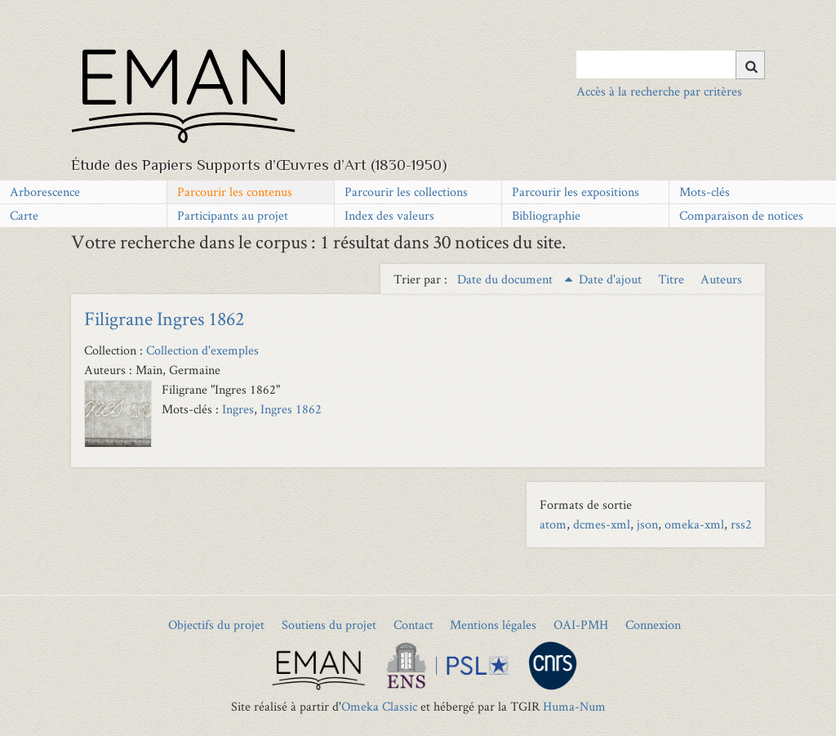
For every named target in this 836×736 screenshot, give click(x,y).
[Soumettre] (750, 65)
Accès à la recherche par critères (659, 91)
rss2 (741, 524)
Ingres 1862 (291, 408)
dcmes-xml (601, 524)
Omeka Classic (379, 706)
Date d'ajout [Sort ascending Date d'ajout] (612, 279)
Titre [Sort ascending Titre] (672, 279)
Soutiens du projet (329, 624)
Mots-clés (704, 191)
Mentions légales (493, 624)
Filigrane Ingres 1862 (164, 318)
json (647, 524)
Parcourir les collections (406, 191)
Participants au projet (232, 215)
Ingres (238, 408)
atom (553, 524)
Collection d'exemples (202, 350)
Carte (24, 215)
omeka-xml (694, 524)
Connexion (653, 624)
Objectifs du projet (216, 624)
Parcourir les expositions (575, 191)
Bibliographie (546, 215)
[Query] (670, 64)
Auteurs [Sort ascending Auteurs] (721, 279)
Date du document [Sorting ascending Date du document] (506, 279)
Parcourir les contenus (234, 191)
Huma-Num (574, 706)
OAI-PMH (581, 624)
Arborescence (45, 191)
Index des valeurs (389, 215)
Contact (414, 624)
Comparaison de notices (741, 215)
